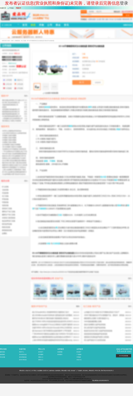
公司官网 (9, 80)
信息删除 (39, 370)
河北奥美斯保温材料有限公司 (11, 116)
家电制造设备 (7, 230)
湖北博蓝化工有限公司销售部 (11, 121)
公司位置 (20, 84)
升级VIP (18, 8)
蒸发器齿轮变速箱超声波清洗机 (95, 334)
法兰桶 (99, 19)
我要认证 (17, 53)
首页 (8, 40)
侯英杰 (4, 107)
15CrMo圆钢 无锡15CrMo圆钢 (12, 147)
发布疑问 (59, 354)
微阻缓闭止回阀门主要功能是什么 (96, 318)
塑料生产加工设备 (8, 211)
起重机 (4, 233)
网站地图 (64, 370)
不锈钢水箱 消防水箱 (106, 299)
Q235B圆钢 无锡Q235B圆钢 (11, 144)
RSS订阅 (97, 370)
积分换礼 (85, 370)
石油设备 (5, 193)
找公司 (98, 11)
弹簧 (103, 19)
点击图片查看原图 (50, 93)
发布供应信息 (23, 354)
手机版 (11, 8)
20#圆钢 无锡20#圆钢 (9, 140)
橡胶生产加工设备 (8, 215)
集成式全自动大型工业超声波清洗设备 (98, 331)
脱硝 (106, 19)
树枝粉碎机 (126, 19)
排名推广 (78, 352)
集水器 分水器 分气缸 (123, 299)
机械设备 (17, 40)
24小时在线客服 (123, 355)
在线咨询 (98, 82)
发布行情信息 (23, 359)
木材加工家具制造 (8, 218)
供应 (12, 40)
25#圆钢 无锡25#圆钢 (9, 138)
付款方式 (78, 359)
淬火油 (111, 19)
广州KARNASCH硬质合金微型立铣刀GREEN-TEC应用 (52, 334)
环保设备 (5, 199)
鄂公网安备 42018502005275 (100, 380)
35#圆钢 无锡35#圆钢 (9, 135)
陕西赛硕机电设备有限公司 (11, 111)
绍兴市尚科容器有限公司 (90, 262)
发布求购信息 (23, 357)
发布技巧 (40, 352)
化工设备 (23, 40)
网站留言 (91, 370)
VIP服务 (78, 357)
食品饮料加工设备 (8, 221)
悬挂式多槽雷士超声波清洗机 (95, 324)
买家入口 (40, 357)
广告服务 (78, 354)
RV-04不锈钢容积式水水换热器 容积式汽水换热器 (55, 262)
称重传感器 (92, 19)
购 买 (81, 82)
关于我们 (33, 370)
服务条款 (2, 352)
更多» (130, 278)
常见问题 (2, 357)
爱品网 (40, 265)
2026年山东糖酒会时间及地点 (11, 131)
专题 (68, 370)
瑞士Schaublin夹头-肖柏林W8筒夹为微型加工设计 (50, 312)
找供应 (83, 11)
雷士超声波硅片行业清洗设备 (95, 340)
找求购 (91, 11)
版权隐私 (2, 354)
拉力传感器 (118, 19)
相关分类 (5, 181)
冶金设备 (5, 190)
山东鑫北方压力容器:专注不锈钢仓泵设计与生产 (101, 312)
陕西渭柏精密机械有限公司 (11, 114)
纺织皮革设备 (7, 224)
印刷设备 (5, 202)
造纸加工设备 (7, 208)
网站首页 (21, 370)
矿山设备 (5, 187)
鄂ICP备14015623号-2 (107, 370)
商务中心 (21, 352)
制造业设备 (6, 227)
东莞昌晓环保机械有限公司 (11, 109)
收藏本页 (3, 8)
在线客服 (59, 352)
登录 (124, 3)
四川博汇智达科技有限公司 (11, 102)
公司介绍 (9, 84)
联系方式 (45, 370)
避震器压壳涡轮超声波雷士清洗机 (96, 337)
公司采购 (20, 88)
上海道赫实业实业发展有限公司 (12, 118)
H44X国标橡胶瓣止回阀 (93, 321)
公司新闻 (9, 88)
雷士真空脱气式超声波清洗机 (95, 328)
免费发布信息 (127, 25)
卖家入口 (40, 359)
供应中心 (20, 80)
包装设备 (5, 205)
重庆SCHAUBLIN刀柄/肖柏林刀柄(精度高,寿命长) (50, 318)
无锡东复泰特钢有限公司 (10, 105)
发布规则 (40, 354)
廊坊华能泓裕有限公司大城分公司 (13, 100)
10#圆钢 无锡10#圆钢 (9, 142)
